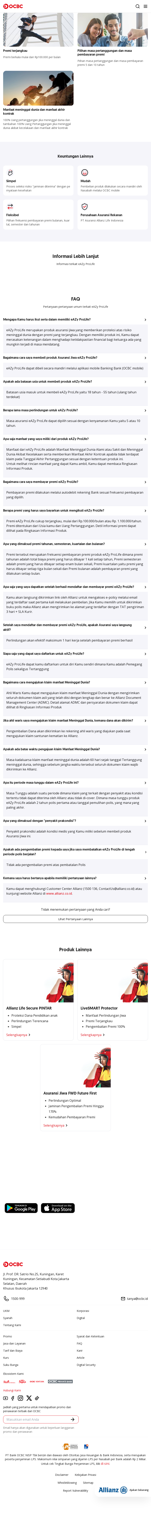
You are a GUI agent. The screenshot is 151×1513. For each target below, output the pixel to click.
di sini (105, 1464)
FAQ (79, 1344)
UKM (6, 1311)
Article (81, 1358)
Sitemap (88, 1483)
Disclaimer (61, 1475)
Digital (81, 1318)
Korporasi (83, 1311)
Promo (7, 1337)
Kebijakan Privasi (85, 1475)
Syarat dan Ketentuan (90, 1337)
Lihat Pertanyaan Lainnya (75, 919)
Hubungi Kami (12, 1391)
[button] (75, 320)
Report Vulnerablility (75, 1491)
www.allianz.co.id (59, 893)
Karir (80, 1351)
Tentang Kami (12, 1325)
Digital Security (86, 1365)
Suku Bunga (10, 1365)
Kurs (6, 1358)
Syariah (7, 1318)
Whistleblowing (67, 1483)
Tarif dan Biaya (12, 1351)
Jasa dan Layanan (14, 1344)
